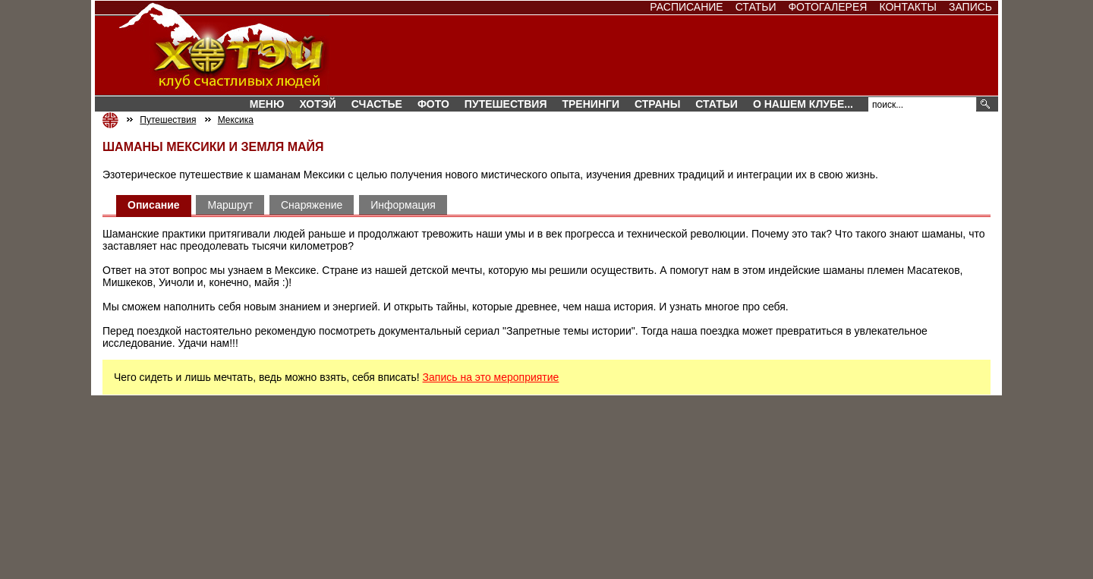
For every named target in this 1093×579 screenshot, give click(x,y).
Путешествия (506, 104)
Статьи (755, 7)
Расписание (686, 7)
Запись (970, 7)
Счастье (376, 104)
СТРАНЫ (657, 104)
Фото (433, 104)
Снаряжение (311, 205)
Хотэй (317, 104)
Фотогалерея (827, 7)
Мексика (236, 120)
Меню (267, 104)
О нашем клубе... (803, 104)
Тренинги (590, 104)
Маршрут (230, 205)
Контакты (908, 7)
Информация (403, 205)
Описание (154, 205)
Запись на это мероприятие (491, 377)
